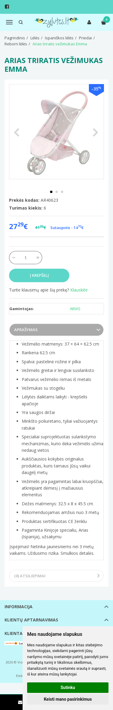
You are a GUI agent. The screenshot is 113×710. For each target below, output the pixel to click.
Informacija (19, 606)
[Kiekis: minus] (13, 257)
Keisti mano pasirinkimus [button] (68, 699)
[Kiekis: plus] (37, 257)
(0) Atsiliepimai (30, 576)
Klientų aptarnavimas (31, 620)
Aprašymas (26, 329)
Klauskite (79, 290)
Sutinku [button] (68, 687)
